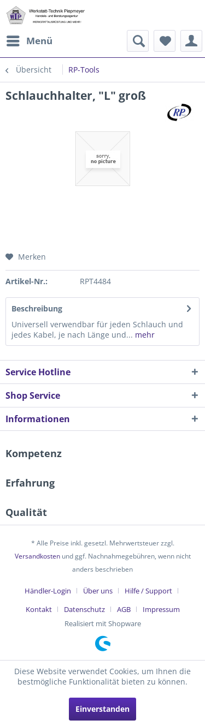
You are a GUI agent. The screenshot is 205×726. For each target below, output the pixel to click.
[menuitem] (29, 41)
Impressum (161, 609)
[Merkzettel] (164, 41)
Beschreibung (36, 308)
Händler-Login (48, 591)
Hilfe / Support (148, 591)
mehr (144, 334)
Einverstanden (102, 709)
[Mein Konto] (191, 41)
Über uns (98, 591)
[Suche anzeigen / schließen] (138, 41)
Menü (29, 39)
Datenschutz (84, 609)
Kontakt (39, 609)
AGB (124, 609)
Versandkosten (37, 556)
